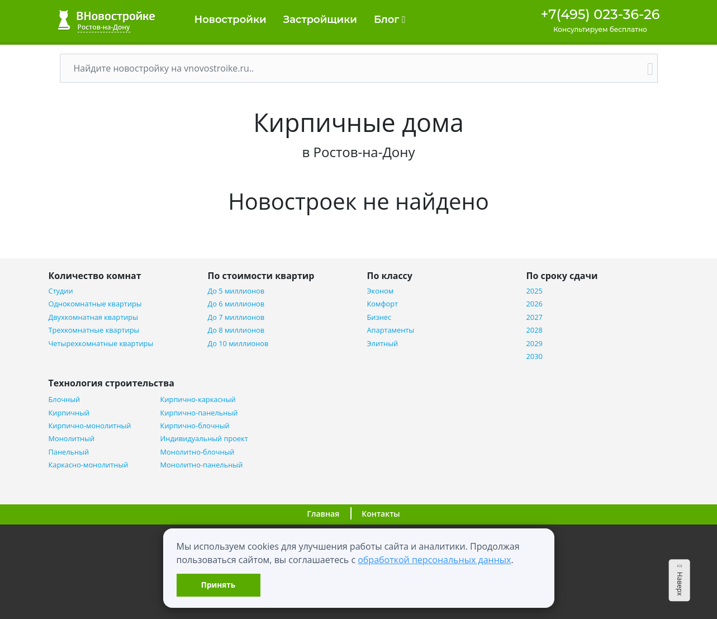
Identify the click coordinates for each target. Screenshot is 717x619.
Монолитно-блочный (197, 452)
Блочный (64, 399)
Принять (218, 584)
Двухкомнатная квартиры (93, 317)
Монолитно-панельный (201, 465)
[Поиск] (352, 68)
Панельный (69, 452)
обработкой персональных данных (434, 560)
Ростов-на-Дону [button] (104, 27)
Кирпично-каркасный (198, 399)
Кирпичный (69, 413)
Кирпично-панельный (199, 413)
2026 (534, 304)
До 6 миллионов (236, 304)
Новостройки (230, 19)
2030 (534, 356)
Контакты (381, 513)
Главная (323, 513)
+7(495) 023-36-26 (599, 14)
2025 (534, 291)
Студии (61, 291)
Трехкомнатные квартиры (94, 330)
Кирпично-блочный (195, 426)
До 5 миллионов (236, 291)
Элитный (382, 343)
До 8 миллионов (236, 330)
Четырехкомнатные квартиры (101, 343)
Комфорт (382, 304)
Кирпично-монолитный (90, 426)
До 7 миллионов (236, 317)
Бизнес (379, 317)
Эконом (380, 291)
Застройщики (320, 19)
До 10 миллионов (238, 343)
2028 (534, 330)
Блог (390, 19)
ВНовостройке (106, 20)
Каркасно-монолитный (89, 465)
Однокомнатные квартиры (95, 304)
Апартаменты (391, 330)
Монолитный (72, 438)
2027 (534, 317)
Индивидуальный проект (204, 438)
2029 (534, 343)
